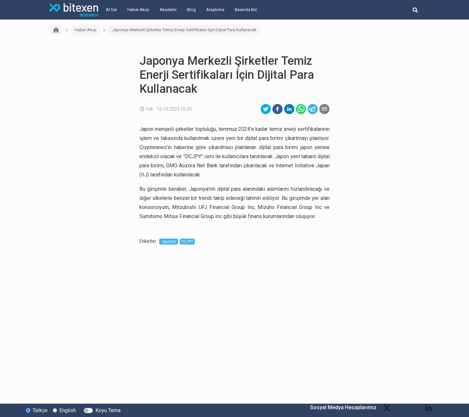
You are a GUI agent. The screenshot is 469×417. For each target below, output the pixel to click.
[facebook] (277, 109)
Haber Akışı (138, 9)
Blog (191, 9)
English (67, 410)
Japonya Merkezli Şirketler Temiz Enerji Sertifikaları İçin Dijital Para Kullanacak (184, 29)
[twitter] (266, 109)
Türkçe (40, 410)
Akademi (168, 9)
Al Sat (111, 9)
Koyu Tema (108, 410)
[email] (324, 109)
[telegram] (312, 109)
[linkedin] (289, 109)
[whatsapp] (301, 109)
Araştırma (215, 9)
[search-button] (415, 10)
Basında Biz (246, 9)
